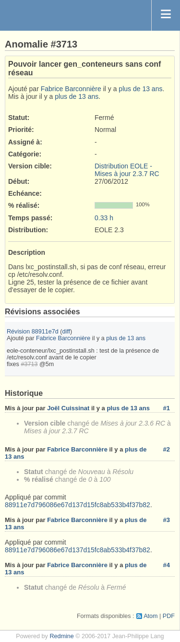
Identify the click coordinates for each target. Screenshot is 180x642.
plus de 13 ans (140, 89)
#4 (166, 565)
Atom (150, 616)
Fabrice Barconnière (71, 89)
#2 (166, 449)
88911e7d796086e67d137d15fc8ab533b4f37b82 (77, 505)
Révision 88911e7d (33, 331)
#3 (166, 519)
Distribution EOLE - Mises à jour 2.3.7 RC (127, 170)
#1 (166, 408)
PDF (169, 616)
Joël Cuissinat (68, 408)
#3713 (29, 364)
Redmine (61, 636)
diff (66, 331)
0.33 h (104, 218)
